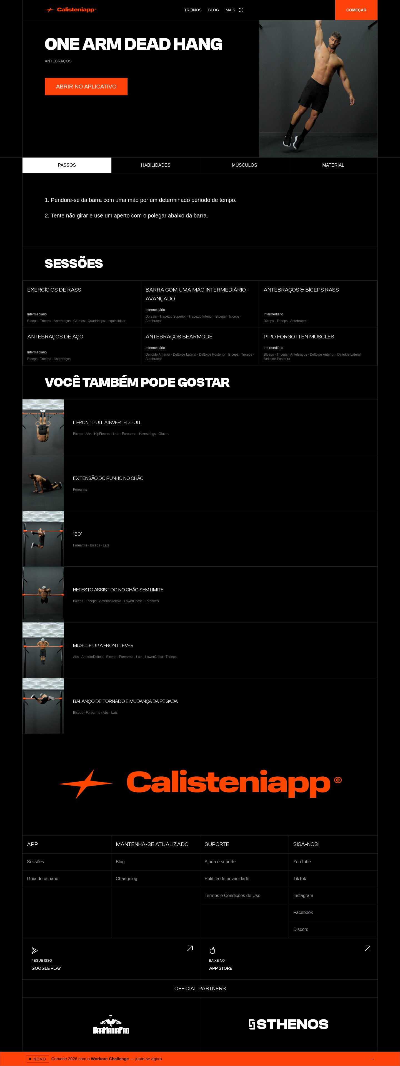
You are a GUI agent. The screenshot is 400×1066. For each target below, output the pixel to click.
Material (333, 165)
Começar (356, 10)
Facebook (303, 912)
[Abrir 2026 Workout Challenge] (200, 1059)
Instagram (303, 895)
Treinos (192, 10)
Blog (213, 10)
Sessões (35, 861)
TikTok (299, 878)
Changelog (126, 878)
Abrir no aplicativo (86, 86)
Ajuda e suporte (220, 861)
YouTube (302, 861)
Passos (67, 165)
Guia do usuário (42, 878)
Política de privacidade (227, 878)
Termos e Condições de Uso (233, 895)
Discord (300, 929)
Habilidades (156, 165)
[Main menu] (234, 10)
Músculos (244, 165)
